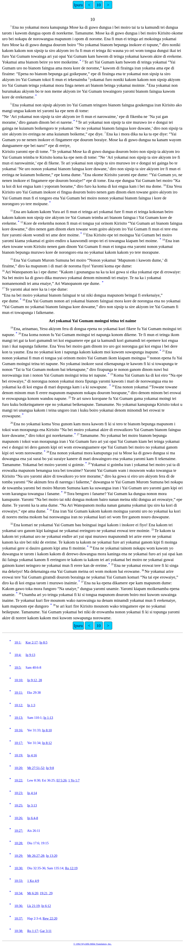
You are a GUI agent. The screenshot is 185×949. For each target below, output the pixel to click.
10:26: (18, 818)
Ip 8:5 (43, 642)
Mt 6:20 (32, 893)
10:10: (18, 680)
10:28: (18, 843)
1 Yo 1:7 (74, 780)
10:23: (18, 793)
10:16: (18, 730)
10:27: (18, 831)
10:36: (18, 906)
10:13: (18, 718)
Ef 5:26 (61, 780)
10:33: (18, 881)
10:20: (18, 768)
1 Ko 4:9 (33, 881)
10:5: (17, 667)
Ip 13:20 (51, 856)
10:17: (18, 743)
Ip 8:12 (47, 743)
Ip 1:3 (31, 705)
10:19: (18, 755)
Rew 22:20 (50, 918)
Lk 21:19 (33, 906)
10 (98, 5)
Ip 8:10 (47, 730)
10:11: (18, 692)
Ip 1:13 (48, 718)
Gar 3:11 (45, 931)
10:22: (18, 780)
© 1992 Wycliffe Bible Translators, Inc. (92, 944)
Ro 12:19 (71, 868)
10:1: (17, 642)
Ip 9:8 (50, 768)
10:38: (18, 931)
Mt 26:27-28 (35, 856)
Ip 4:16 (32, 755)
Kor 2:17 (32, 642)
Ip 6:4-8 (32, 818)
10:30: (18, 868)
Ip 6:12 (46, 906)
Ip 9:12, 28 (34, 680)
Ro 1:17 (32, 931)
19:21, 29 (46, 893)
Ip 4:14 (32, 793)
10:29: (18, 856)
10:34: (18, 893)
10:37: (18, 918)
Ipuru (78, 5)
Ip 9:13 (30, 655)
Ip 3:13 (32, 805)
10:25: (18, 805)
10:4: (17, 655)
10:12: (18, 705)
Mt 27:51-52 (35, 768)
